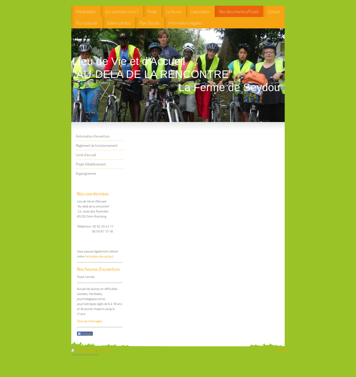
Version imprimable (84, 351)
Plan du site (104, 351)
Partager (85, 333)
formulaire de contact (99, 256)
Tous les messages (89, 321)
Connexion (281, 350)
